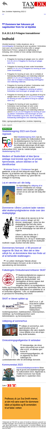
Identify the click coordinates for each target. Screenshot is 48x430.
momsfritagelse (7, 46)
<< (3, 14)
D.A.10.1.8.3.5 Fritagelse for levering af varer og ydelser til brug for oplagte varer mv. (25, 98)
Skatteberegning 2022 (11, 151)
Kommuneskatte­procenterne (28, 368)
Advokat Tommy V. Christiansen (18, 169)
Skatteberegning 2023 (26, 137)
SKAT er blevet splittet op (15, 298)
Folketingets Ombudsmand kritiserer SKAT (24, 270)
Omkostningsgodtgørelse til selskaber (21, 340)
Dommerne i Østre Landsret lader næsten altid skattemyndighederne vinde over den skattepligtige (23, 210)
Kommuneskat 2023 (12, 364)
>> (45, 14)
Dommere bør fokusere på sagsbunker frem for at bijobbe (19, 25)
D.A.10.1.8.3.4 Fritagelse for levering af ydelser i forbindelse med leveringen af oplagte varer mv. (25, 90)
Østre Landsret (21, 220)
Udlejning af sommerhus (14, 321)
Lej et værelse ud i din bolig (16, 182)
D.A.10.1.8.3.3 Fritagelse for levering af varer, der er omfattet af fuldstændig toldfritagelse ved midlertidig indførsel (25, 80)
